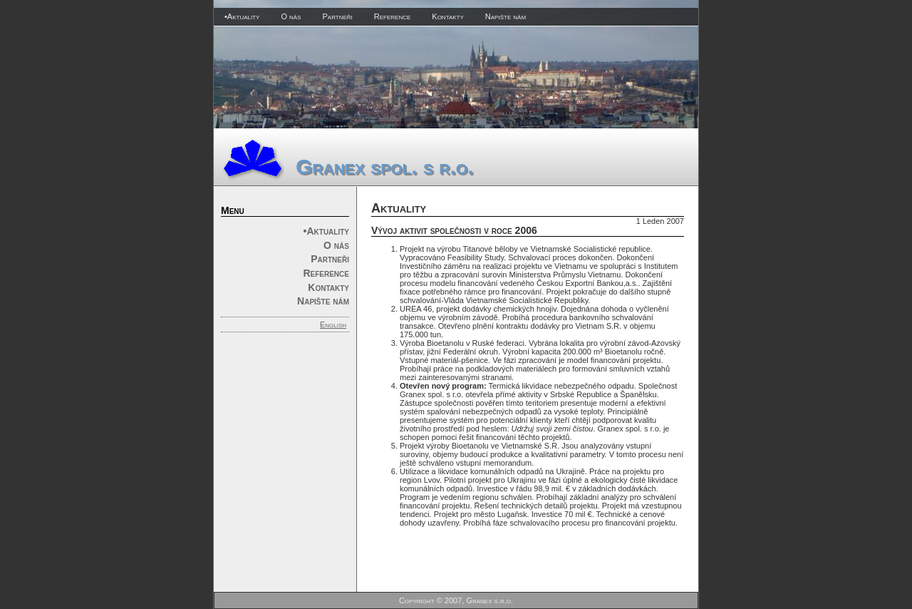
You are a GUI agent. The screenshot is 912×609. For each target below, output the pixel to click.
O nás (291, 16)
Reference (392, 16)
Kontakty (448, 16)
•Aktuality (241, 16)
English (333, 324)
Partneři (337, 16)
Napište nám (505, 16)
